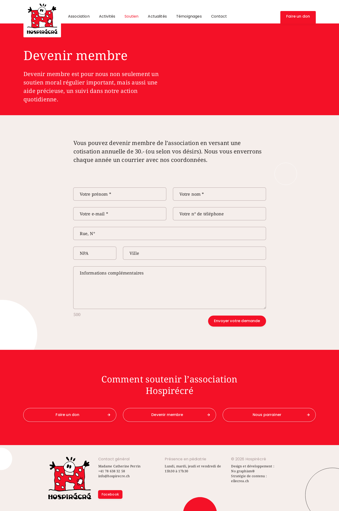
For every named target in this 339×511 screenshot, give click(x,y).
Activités (107, 16)
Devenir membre (167, 414)
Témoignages (189, 16)
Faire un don (298, 16)
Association (79, 16)
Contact (219, 16)
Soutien (131, 16)
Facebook (110, 494)
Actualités (157, 16)
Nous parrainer (267, 414)
